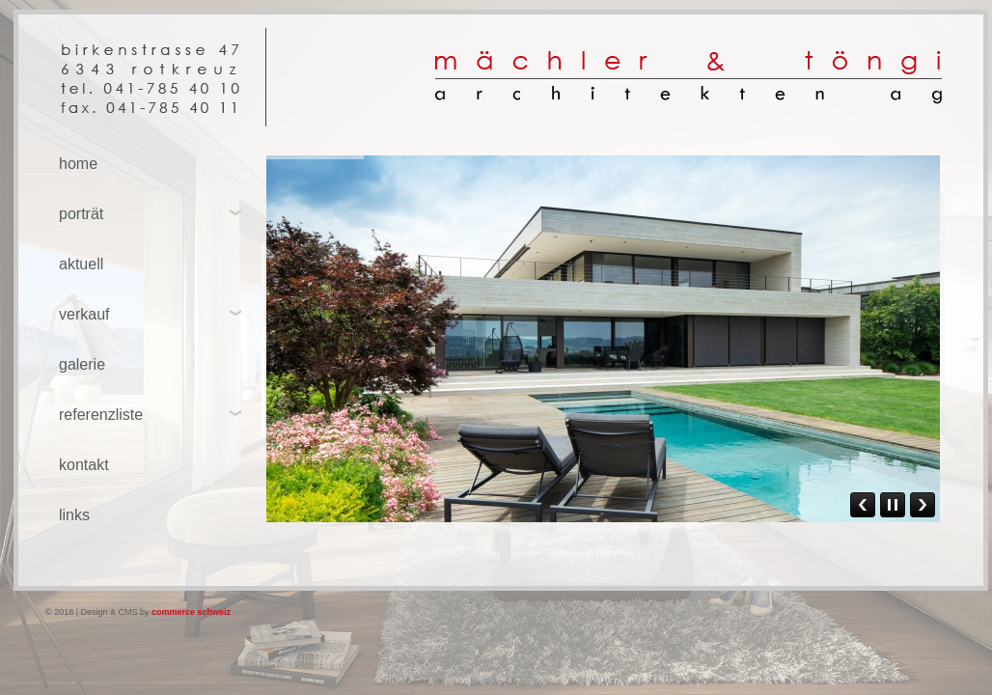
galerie (82, 364)
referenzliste (101, 414)
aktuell (81, 264)
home (78, 163)
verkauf (84, 314)
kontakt (84, 465)
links (74, 515)
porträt (81, 214)
